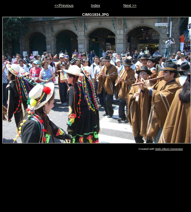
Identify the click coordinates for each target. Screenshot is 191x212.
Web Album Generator (169, 148)
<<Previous (63, 5)
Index (95, 5)
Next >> (130, 5)
